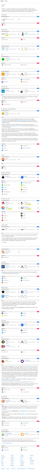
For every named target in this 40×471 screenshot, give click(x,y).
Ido (1, 460)
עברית (21, 458)
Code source (13, 468)
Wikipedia (4, 242)
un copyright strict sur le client (16, 125)
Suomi (2, 458)
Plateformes (3, 4)
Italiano (12, 460)
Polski (12, 462)
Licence (7, 468)
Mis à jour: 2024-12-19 (21, 468)
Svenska (22, 463)
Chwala (3, 120)
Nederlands (32, 460)
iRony (6, 120)
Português (22, 462)
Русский (31, 462)
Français (12, 458)
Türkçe (2, 465)
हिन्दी (31, 458)
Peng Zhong (30, 468)
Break (4, 1)
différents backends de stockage (23, 120)
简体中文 (12, 465)
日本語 (21, 460)
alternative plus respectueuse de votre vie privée (11, 380)
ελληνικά (31, 455)
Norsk (2, 462)
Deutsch (22, 455)
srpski (2, 463)
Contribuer (3, 468)
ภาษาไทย (32, 463)
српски (12, 463)
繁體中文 (22, 465)
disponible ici (16, 273)
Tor (2, 273)
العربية (2, 455)
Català (12, 455)
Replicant (32, 11)
